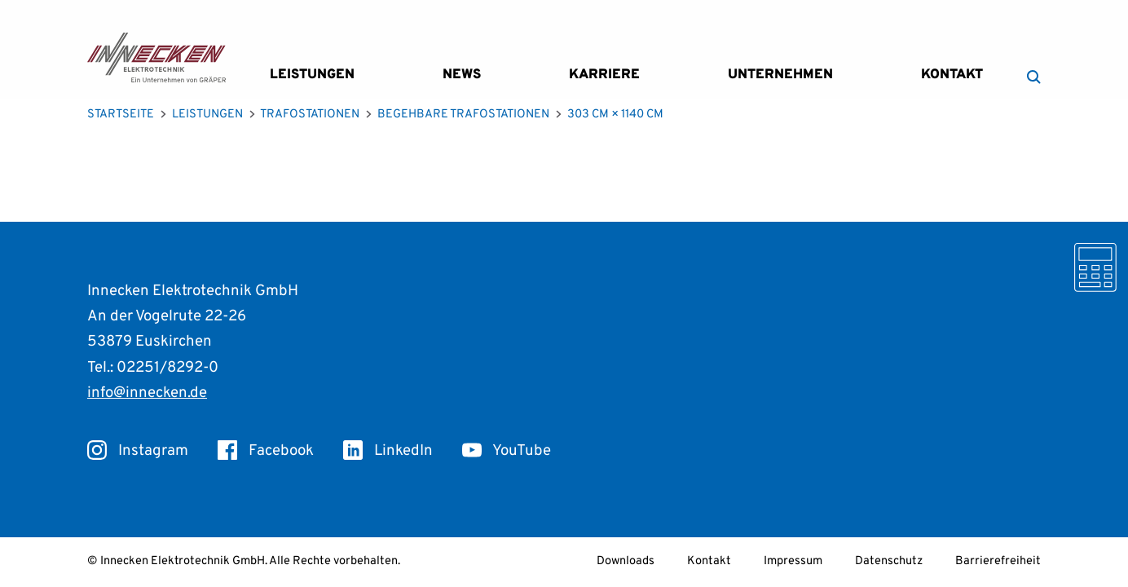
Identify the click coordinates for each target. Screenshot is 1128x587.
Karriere (604, 74)
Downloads (625, 561)
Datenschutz (889, 561)
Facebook (266, 451)
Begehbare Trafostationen (463, 114)
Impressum (793, 561)
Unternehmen (780, 74)
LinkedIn (388, 451)
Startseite (120, 114)
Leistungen (312, 74)
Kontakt (952, 74)
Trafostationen (309, 114)
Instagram (137, 451)
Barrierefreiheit (998, 561)
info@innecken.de (147, 393)
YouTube (506, 451)
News (462, 74)
